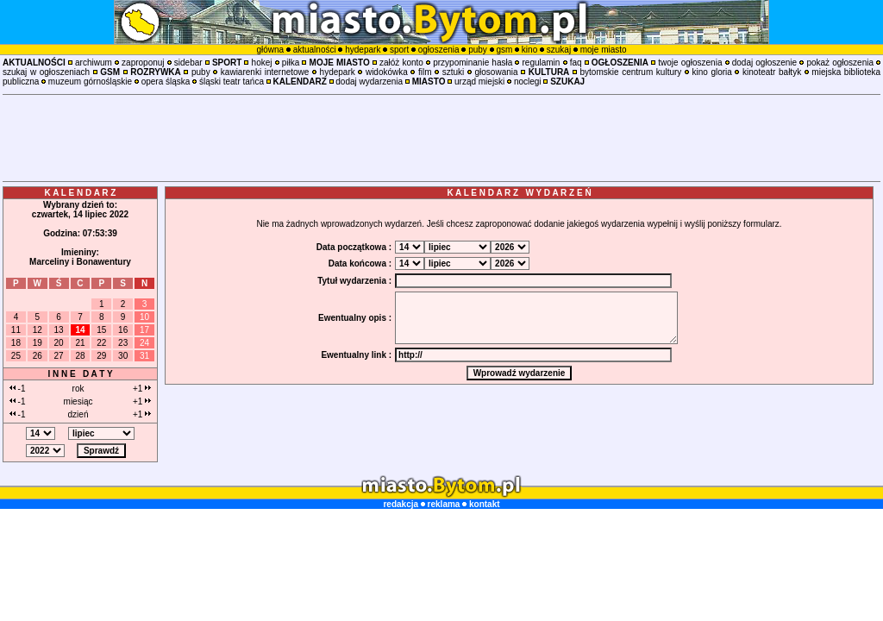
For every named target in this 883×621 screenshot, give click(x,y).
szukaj (559, 49)
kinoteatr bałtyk (771, 72)
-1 (17, 388)
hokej (262, 62)
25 (16, 356)
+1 (142, 388)
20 (59, 343)
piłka (291, 62)
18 (16, 343)
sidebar (188, 62)
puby (477, 49)
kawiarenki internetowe (265, 72)
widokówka (387, 72)
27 (59, 356)
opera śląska (166, 81)
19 (37, 343)
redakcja (400, 504)
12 (37, 330)
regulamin (541, 62)
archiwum (93, 62)
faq (576, 62)
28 (80, 356)
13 (59, 330)
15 (101, 330)
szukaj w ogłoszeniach (46, 72)
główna (270, 49)
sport (399, 49)
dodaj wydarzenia (369, 81)
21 (80, 343)
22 (101, 343)
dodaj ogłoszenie (764, 62)
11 (16, 330)
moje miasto (603, 49)
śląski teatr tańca (231, 81)
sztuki (453, 72)
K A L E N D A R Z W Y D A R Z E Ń (519, 193)
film (425, 72)
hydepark (362, 49)
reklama (444, 504)
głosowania (496, 72)
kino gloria (712, 72)
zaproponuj (143, 62)
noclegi (528, 81)
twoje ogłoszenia (690, 62)
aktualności (314, 49)
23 (123, 343)
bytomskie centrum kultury (631, 72)
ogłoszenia (439, 49)
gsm (504, 49)
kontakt (484, 504)
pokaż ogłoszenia (840, 62)
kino (529, 49)
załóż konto (401, 62)
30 (123, 356)
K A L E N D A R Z (80, 193)
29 (101, 356)
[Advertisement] (441, 138)
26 (37, 356)
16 (123, 330)
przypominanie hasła (472, 62)
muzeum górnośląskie (90, 81)
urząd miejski (479, 81)
